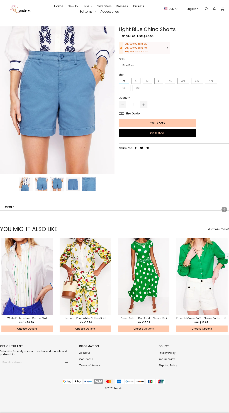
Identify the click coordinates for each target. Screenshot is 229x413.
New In (73, 6)
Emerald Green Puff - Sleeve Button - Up (201, 318)
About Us (84, 353)
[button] (227, 256)
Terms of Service (90, 365)
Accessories (109, 11)
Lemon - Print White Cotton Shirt (85, 318)
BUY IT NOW (156, 132)
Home (58, 6)
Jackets (138, 6)
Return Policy (167, 359)
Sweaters (104, 6)
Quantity (124, 97)
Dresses (122, 6)
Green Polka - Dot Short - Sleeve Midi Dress (144, 319)
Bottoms (85, 11)
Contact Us (86, 359)
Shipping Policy (168, 365)
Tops (85, 6)
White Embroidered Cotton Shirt (27, 318)
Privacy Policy (167, 353)
